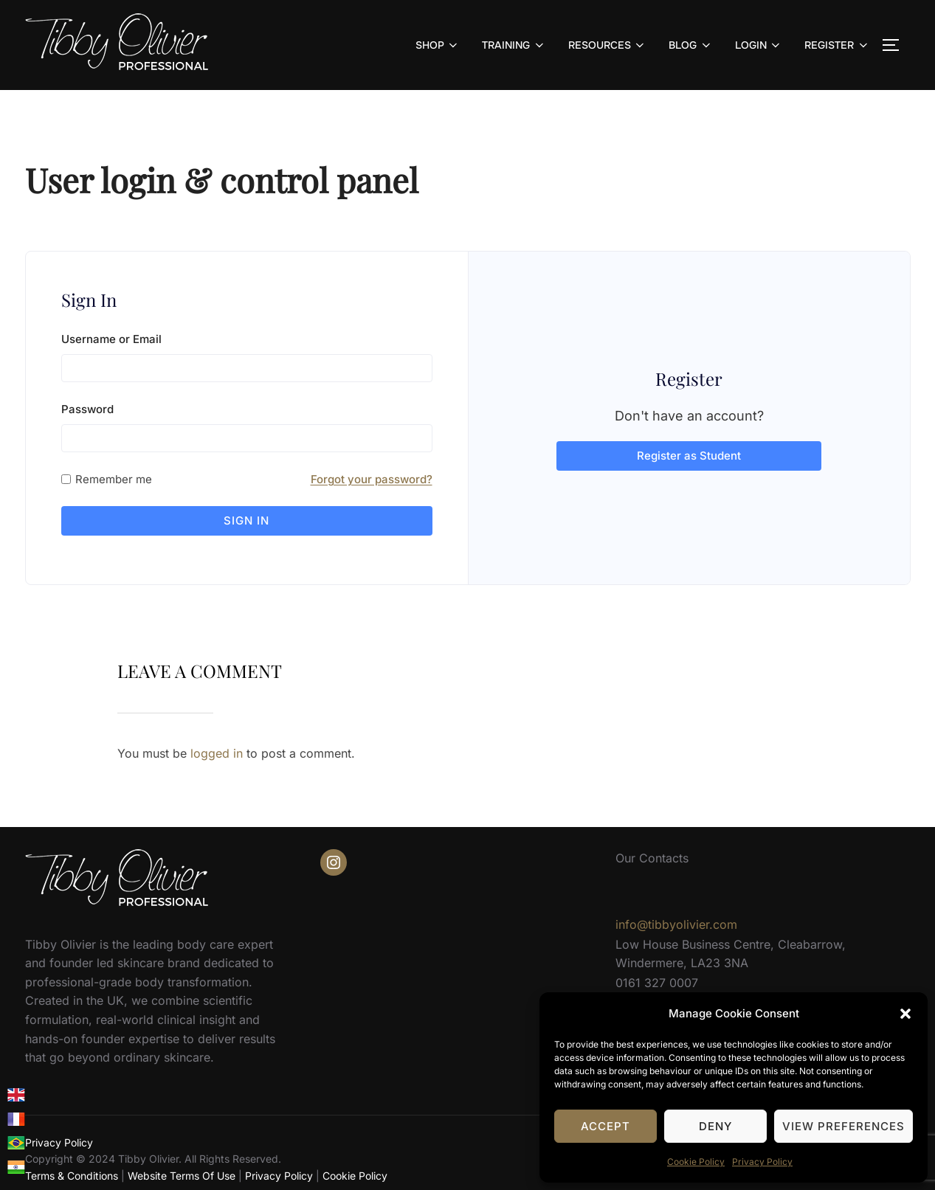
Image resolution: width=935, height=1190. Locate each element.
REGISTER (837, 45)
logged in (216, 739)
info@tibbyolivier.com (676, 911)
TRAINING (514, 45)
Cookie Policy (696, 1161)
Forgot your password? (371, 479)
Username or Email (111, 339)
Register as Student (689, 449)
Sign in (246, 520)
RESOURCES (607, 45)
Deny (715, 1126)
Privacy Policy (762, 1161)
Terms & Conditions (71, 1161)
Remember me (113, 479)
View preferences (843, 1126)
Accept (605, 1126)
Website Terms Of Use (181, 1161)
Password (87, 409)
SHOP (437, 45)
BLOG (691, 45)
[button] (905, 1013)
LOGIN (759, 45)
